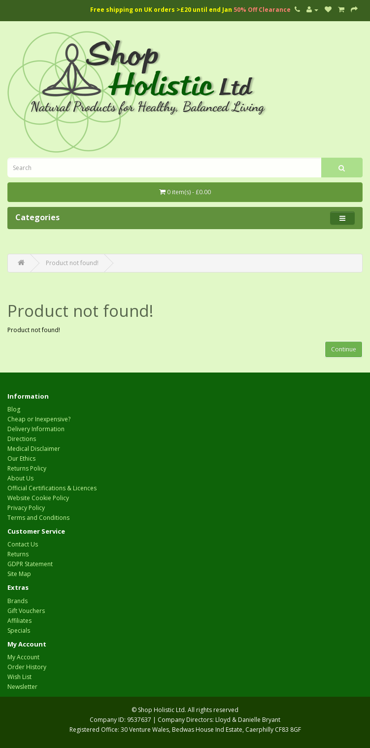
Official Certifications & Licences (52, 488)
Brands (17, 601)
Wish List (19, 677)
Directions (21, 439)
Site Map (19, 574)
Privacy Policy (26, 508)
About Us (20, 478)
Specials (18, 630)
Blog (13, 409)
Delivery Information (36, 429)
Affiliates (19, 620)
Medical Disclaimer (33, 448)
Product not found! (72, 263)
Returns (18, 554)
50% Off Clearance (262, 9)
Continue (343, 349)
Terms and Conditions (38, 517)
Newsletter (22, 686)
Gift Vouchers (26, 611)
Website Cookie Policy (38, 498)
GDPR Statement (30, 564)
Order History (26, 667)
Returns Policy (26, 468)
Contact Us (22, 544)
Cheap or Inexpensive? (38, 419)
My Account (23, 657)
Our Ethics (21, 458)
